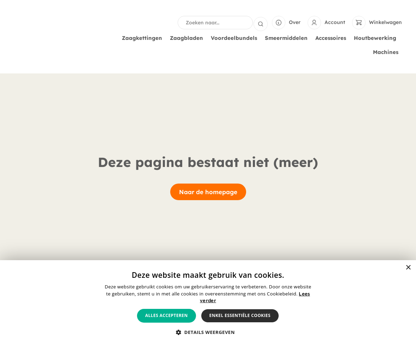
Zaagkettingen (144, 38)
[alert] (208, 303)
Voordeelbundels (236, 38)
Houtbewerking (377, 38)
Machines (387, 52)
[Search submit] (261, 23)
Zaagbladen (188, 38)
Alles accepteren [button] (166, 315)
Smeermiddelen (288, 38)
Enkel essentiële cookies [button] (240, 315)
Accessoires (332, 38)
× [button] (408, 267)
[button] (208, 332)
